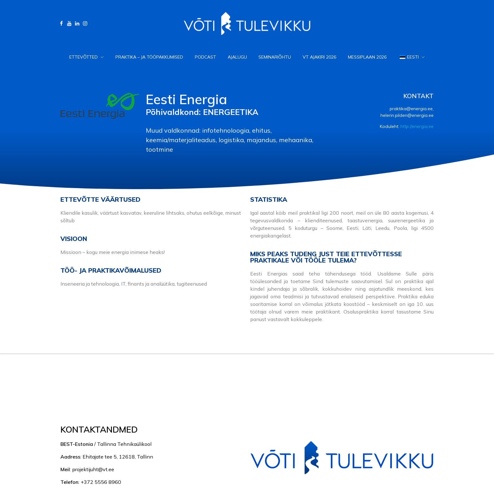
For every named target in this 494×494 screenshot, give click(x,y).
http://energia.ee (417, 126)
